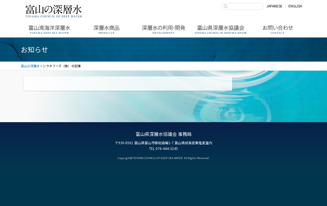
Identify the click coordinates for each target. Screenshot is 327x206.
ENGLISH (295, 5)
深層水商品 (106, 29)
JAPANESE (274, 5)
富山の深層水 (53, 10)
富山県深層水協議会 (220, 29)
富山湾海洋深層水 (49, 29)
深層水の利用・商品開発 (163, 29)
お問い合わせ (277, 29)
